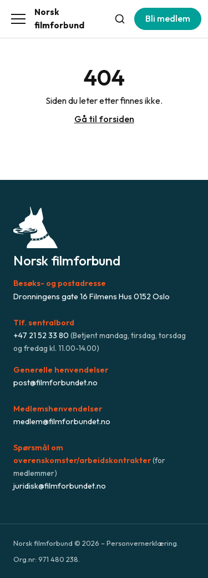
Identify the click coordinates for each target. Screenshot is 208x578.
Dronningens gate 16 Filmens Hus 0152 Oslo (91, 296)
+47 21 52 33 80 (41, 335)
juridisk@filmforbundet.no (59, 486)
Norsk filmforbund (59, 19)
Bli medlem (167, 18)
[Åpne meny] (18, 19)
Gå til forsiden (104, 118)
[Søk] (119, 18)
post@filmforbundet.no (55, 383)
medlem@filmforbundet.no (61, 421)
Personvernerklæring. (142, 543)
